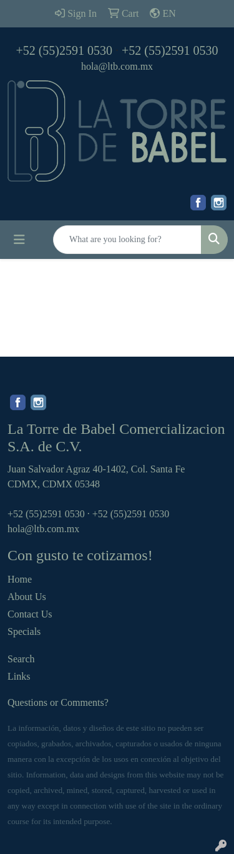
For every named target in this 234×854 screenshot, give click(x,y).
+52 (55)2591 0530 (64, 50)
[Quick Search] (127, 239)
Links (18, 676)
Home (19, 579)
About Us (26, 596)
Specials (24, 631)
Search (21, 659)
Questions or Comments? (58, 702)
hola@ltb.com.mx (117, 66)
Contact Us (29, 614)
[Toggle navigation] (19, 239)
